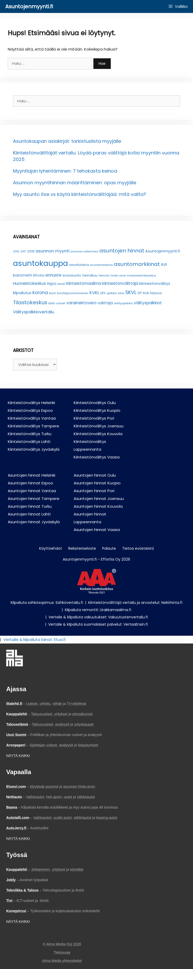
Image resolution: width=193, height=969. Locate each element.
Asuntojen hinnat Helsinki (31, 475)
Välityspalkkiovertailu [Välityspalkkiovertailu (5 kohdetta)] (33, 312)
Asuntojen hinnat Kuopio (97, 483)
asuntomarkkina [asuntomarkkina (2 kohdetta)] (101, 265)
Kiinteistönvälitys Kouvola (98, 433)
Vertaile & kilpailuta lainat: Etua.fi (34, 639)
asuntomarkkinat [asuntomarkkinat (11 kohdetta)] (137, 264)
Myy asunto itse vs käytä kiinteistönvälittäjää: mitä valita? (79, 194)
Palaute (109, 548)
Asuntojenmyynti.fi (29, 6)
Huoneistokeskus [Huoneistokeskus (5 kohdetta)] (29, 283)
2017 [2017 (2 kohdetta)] (23, 251)
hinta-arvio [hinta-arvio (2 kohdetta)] (118, 276)
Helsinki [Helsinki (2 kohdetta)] (104, 276)
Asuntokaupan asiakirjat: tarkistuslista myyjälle (67, 141)
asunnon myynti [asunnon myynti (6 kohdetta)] (53, 251)
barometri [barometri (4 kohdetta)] (22, 275)
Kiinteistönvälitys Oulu (95, 402)
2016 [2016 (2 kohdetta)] (16, 251)
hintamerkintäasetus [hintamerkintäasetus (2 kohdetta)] (141, 276)
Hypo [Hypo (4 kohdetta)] (52, 283)
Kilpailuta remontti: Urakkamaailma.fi (98, 609)
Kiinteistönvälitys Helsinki (31, 402)
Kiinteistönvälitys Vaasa (97, 457)
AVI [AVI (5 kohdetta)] (164, 264)
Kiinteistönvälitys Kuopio (97, 410)
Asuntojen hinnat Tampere (33, 498)
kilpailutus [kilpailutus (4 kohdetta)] (22, 292)
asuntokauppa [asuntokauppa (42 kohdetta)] (40, 263)
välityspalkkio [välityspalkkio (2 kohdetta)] (123, 303)
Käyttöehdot (50, 548)
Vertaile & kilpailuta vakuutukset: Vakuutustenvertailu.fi (98, 617)
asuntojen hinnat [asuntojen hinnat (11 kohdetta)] (121, 250)
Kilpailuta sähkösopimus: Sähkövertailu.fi (47, 602)
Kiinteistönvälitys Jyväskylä (33, 449)
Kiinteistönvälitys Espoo (30, 410)
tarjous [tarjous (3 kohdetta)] (156, 293)
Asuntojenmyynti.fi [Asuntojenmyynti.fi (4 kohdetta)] (162, 251)
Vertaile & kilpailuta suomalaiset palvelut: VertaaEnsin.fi (98, 624)
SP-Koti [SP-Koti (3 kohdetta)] (143, 293)
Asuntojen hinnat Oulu (95, 475)
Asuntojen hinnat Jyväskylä (34, 522)
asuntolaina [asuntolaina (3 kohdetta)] (79, 265)
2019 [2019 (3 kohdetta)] (31, 251)
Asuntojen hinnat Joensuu (99, 498)
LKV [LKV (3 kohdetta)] (103, 293)
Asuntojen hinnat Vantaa (32, 490)
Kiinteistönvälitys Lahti (29, 441)
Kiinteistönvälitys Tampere (33, 426)
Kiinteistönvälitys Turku (29, 433)
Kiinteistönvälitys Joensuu (98, 426)
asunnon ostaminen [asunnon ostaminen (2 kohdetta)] (84, 251)
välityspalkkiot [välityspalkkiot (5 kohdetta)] (148, 303)
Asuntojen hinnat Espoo (30, 483)
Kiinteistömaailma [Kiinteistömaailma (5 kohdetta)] (83, 283)
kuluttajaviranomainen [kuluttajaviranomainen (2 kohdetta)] (72, 293)
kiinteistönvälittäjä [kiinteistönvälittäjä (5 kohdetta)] (120, 283)
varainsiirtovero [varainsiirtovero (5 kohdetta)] (81, 303)
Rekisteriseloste (82, 548)
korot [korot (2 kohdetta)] (52, 293)
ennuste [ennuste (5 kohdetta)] (53, 275)
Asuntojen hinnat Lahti (29, 514)
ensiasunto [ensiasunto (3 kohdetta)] (72, 275)
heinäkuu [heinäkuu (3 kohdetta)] (90, 275)
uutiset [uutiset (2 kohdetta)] (60, 303)
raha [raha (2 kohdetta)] (121, 293)
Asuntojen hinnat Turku (30, 506)
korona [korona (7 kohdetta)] (40, 292)
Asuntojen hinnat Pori (94, 490)
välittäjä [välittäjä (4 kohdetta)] (105, 303)
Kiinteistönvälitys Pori (94, 418)
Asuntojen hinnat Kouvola (98, 506)
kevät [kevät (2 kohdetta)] (61, 284)
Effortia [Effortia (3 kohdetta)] (38, 275)
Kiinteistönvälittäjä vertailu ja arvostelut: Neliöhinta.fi (135, 602)
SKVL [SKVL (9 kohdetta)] (130, 292)
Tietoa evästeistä (138, 548)
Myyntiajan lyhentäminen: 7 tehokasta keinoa (65, 171)
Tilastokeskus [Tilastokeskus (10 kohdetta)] (30, 302)
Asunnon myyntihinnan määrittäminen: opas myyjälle (74, 182)
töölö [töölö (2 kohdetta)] (51, 303)
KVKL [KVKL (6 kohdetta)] (94, 292)
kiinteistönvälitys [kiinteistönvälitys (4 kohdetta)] (154, 283)
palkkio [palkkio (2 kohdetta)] (112, 293)
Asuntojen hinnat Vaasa (97, 529)
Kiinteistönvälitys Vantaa (32, 418)
